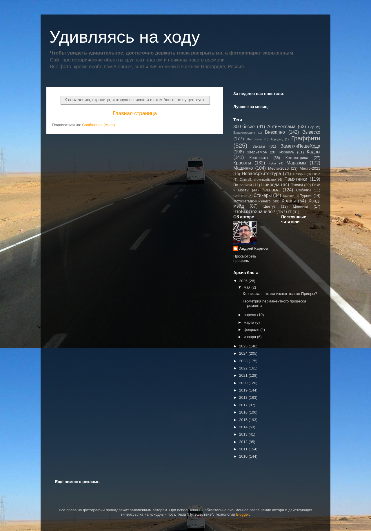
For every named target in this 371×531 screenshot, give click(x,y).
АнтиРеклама (281, 126)
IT (290, 212)
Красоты (242, 162)
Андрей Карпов (253, 248)
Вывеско (311, 132)
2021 (244, 375)
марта (249, 322)
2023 (244, 361)
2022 (244, 368)
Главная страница (135, 113)
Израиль (286, 152)
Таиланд (288, 195)
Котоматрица (296, 157)
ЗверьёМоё (257, 152)
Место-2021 (310, 168)
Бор (311, 127)
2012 (244, 442)
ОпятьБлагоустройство (258, 179)
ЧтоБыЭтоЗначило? (254, 211)
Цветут (269, 206)
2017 (244, 405)
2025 (244, 346)
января (250, 337)
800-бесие (244, 126)
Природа (270, 184)
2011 (244, 449)
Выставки (254, 139)
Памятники (295, 179)
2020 (244, 383)
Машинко (243, 168)
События (240, 195)
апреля (250, 315)
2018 (244, 397)
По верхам (242, 185)
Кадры (313, 151)
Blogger (242, 514)
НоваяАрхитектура (261, 173)
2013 (244, 434)
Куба (272, 163)
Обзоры (299, 174)
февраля (252, 329)
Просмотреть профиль (244, 258)
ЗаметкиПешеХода (300, 146)
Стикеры (263, 195)
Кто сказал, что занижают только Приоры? (280, 293)
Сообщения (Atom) (98, 125)
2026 (244, 281)
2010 (244, 456)
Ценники (300, 206)
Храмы (288, 200)
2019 (244, 390)
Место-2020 (278, 168)
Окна (316, 174)
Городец (277, 139)
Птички (297, 185)
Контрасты (259, 157)
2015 (244, 420)
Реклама (270, 189)
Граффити (305, 138)
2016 (244, 412)
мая (248, 287)
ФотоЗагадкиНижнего (252, 201)
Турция (306, 195)
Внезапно (275, 132)
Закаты (258, 146)
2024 (244, 353)
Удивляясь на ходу (124, 36)
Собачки (303, 190)
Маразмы (296, 162)
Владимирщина (244, 132)
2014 (244, 427)
